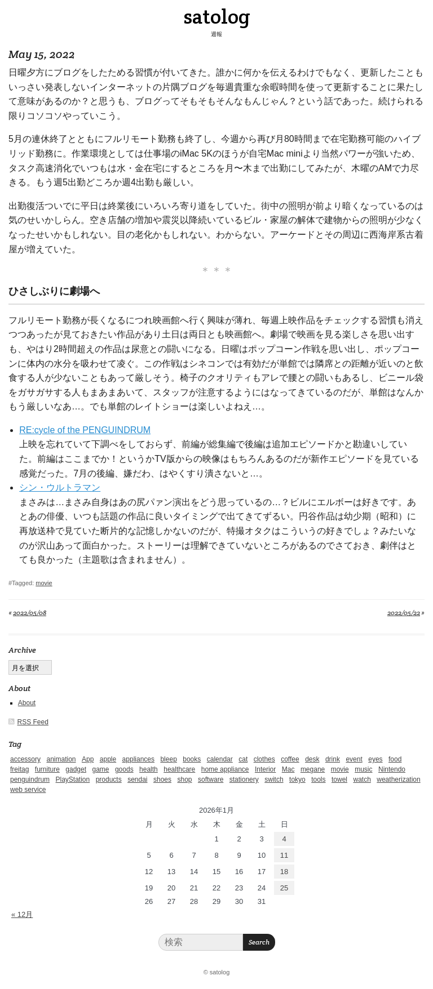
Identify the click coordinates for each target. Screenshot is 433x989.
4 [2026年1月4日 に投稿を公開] (284, 839)
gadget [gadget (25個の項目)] (75, 769)
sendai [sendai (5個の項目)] (137, 779)
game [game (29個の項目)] (100, 769)
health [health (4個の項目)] (148, 769)
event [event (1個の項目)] (354, 759)
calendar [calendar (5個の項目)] (220, 759)
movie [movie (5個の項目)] (340, 769)
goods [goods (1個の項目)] (124, 769)
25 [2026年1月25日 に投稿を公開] (284, 888)
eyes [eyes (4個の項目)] (375, 759)
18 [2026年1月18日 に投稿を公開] (284, 871)
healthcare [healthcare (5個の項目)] (179, 769)
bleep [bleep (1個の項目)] (168, 759)
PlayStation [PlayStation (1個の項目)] (73, 779)
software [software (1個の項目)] (210, 779)
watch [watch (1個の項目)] (361, 779)
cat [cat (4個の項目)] (243, 759)
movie (44, 583)
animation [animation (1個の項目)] (61, 759)
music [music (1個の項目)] (363, 769)
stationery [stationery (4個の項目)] (244, 779)
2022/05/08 (29, 612)
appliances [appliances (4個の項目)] (138, 759)
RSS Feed (32, 722)
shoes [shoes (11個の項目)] (162, 779)
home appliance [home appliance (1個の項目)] (225, 769)
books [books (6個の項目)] (192, 759)
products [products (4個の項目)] (109, 779)
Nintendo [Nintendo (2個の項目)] (391, 769)
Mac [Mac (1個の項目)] (288, 769)
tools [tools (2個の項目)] (318, 779)
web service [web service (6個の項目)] (28, 790)
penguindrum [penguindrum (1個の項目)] (30, 779)
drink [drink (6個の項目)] (332, 759)
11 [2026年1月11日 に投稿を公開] (284, 855)
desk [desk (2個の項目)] (312, 759)
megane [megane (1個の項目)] (313, 769)
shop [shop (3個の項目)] (184, 779)
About (27, 703)
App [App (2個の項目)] (88, 759)
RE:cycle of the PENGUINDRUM (85, 430)
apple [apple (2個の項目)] (108, 759)
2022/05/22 (403, 612)
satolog (216, 16)
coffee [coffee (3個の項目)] (290, 759)
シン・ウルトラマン (59, 487)
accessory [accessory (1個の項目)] (25, 759)
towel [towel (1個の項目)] (339, 779)
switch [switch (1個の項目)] (273, 779)
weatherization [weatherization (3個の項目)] (398, 779)
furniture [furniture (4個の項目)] (47, 769)
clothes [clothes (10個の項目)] (264, 759)
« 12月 (22, 914)
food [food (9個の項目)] (394, 759)
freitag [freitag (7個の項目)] (19, 769)
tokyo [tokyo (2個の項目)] (297, 779)
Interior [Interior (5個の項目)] (265, 769)
